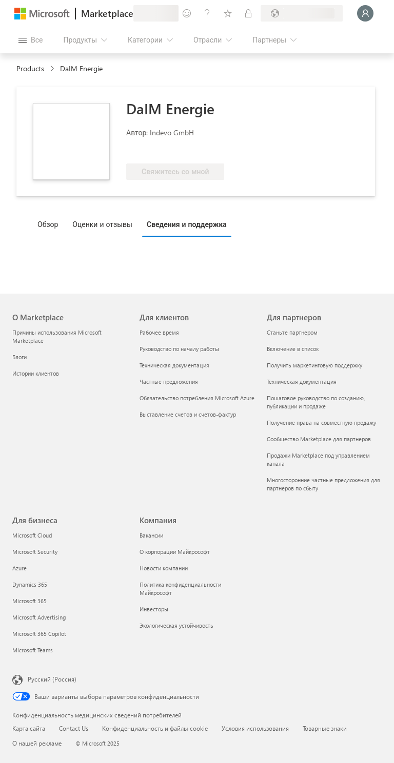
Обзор (47, 224)
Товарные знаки (325, 728)
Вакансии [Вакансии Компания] (151, 535)
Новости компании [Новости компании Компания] (164, 568)
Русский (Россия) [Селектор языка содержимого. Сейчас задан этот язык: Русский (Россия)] (52, 679)
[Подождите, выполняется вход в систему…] (365, 13)
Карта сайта (28, 728)
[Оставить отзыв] (187, 13)
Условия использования (255, 728)
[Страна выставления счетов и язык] (302, 13)
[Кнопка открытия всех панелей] (30, 40)
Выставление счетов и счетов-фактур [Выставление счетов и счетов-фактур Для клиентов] (188, 414)
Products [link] (30, 68)
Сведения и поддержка (187, 224)
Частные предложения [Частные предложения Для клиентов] (169, 381)
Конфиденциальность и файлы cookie (155, 728)
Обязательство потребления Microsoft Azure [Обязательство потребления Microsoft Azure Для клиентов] (197, 398)
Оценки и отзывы (102, 224)
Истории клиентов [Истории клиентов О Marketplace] (35, 373)
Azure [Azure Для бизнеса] (19, 568)
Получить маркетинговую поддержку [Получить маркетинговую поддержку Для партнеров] (314, 365)
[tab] (50, 224)
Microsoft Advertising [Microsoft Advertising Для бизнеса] (39, 617)
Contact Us (73, 728)
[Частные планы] (248, 13)
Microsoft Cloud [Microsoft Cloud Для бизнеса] (32, 535)
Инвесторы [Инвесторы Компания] (154, 609)
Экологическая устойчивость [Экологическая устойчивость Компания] (176, 625)
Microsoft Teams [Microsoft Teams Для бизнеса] (32, 650)
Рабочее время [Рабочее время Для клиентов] (159, 332)
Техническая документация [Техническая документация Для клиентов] (174, 365)
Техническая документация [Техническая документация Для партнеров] (302, 381)
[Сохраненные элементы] (228, 13)
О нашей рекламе (37, 743)
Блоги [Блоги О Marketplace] (19, 357)
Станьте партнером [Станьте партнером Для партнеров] (292, 332)
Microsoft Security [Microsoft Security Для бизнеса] (34, 551)
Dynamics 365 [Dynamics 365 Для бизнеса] (29, 584)
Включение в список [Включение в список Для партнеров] (293, 349)
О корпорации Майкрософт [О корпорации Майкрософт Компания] (175, 551)
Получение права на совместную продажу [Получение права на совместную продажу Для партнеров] (321, 422)
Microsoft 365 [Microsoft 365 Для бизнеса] (29, 601)
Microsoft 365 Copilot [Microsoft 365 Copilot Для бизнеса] (39, 633)
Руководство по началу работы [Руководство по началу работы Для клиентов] (179, 349)
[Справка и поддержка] (207, 13)
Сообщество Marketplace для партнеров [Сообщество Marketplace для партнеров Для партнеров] (319, 439)
